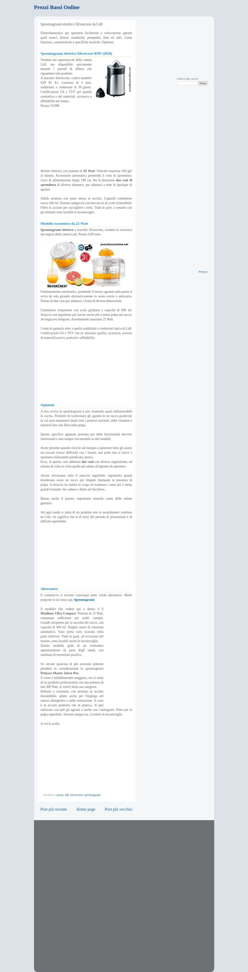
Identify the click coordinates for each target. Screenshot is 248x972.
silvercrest (76, 795)
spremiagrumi (92, 795)
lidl (67, 795)
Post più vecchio (118, 809)
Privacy (203, 271)
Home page (85, 809)
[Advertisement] (86, 138)
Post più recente (53, 809)
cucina (59, 795)
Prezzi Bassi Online (57, 7)
